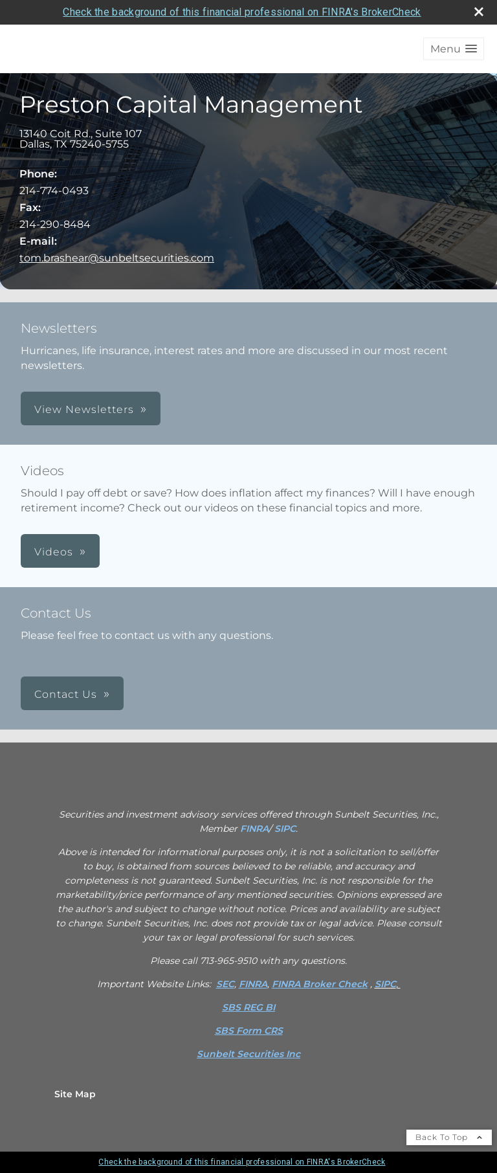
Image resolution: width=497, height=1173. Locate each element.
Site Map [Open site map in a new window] (75, 1094)
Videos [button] (53, 552)
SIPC (385, 984)
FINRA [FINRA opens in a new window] (254, 828)
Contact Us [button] (65, 694)
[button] (453, 49)
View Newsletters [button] (84, 409)
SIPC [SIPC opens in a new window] (285, 828)
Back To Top (449, 1137)
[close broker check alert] (479, 11)
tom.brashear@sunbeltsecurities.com (116, 258)
